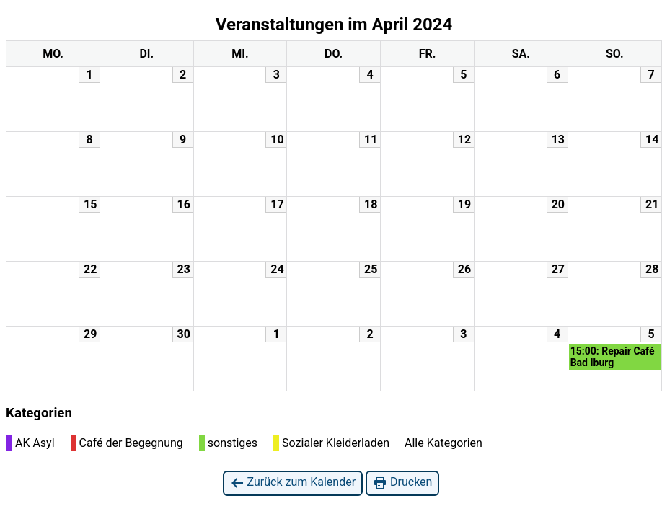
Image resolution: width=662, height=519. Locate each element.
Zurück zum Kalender (293, 482)
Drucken (402, 482)
